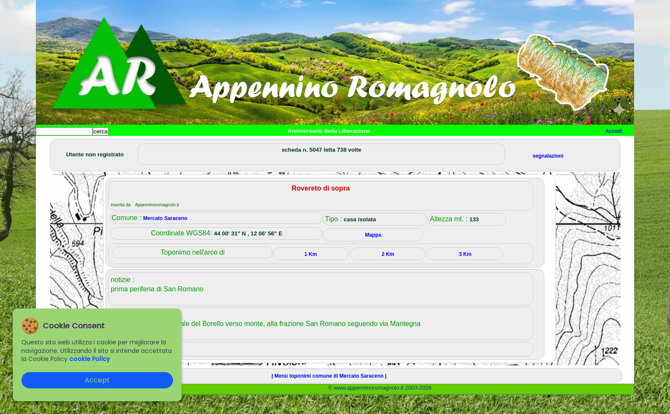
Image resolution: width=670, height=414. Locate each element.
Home (50, 145)
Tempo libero (210, 145)
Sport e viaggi (152, 145)
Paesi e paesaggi (94, 145)
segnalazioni (547, 175)
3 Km (465, 273)
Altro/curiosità (266, 145)
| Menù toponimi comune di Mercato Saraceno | (329, 395)
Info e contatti (356, 145)
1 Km (310, 273)
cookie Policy (89, 359)
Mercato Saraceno (165, 238)
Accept (97, 380)
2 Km (388, 273)
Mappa (312, 145)
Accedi (613, 131)
